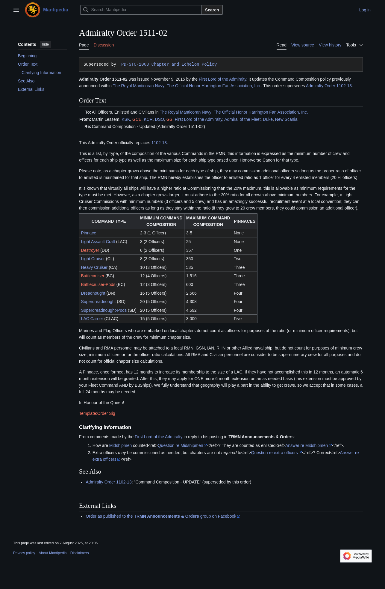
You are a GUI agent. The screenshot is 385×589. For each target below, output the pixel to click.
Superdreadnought (98, 301)
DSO (159, 119)
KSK (126, 119)
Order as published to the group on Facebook (161, 516)
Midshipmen (120, 445)
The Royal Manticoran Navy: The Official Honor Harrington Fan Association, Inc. (187, 85)
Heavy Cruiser (94, 267)
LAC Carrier (92, 318)
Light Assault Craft (98, 241)
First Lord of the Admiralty (222, 79)
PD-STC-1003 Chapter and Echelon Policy (168, 64)
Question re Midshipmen (180, 445)
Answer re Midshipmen (306, 445)
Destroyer (90, 250)
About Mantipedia (52, 553)
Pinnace (88, 233)
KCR (148, 119)
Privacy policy (24, 553)
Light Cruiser (93, 258)
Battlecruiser (92, 275)
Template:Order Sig (97, 413)
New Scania (286, 119)
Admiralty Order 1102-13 (329, 85)
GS (169, 119)
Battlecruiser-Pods (98, 284)
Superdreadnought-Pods (104, 310)
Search (212, 9)
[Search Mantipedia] (141, 10)
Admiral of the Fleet (242, 119)
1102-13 (159, 142)
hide (45, 44)
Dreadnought (93, 293)
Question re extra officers (274, 452)
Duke (268, 119)
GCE (136, 119)
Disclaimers (79, 553)
